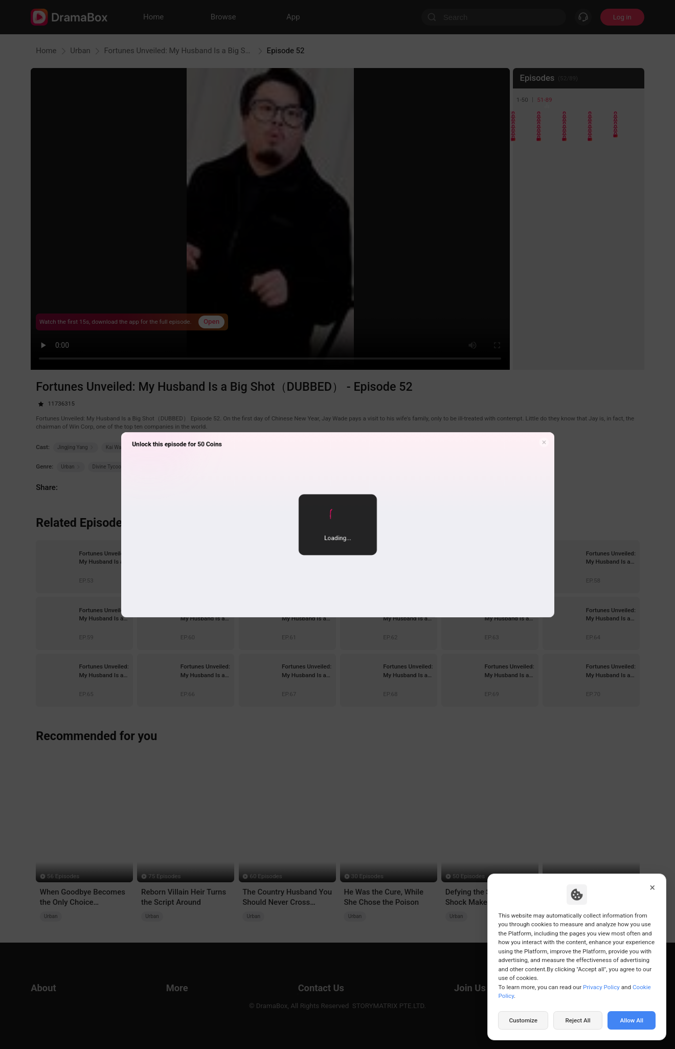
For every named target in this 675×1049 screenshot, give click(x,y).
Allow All (632, 1020)
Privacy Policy (601, 987)
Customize (523, 1020)
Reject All (577, 1020)
